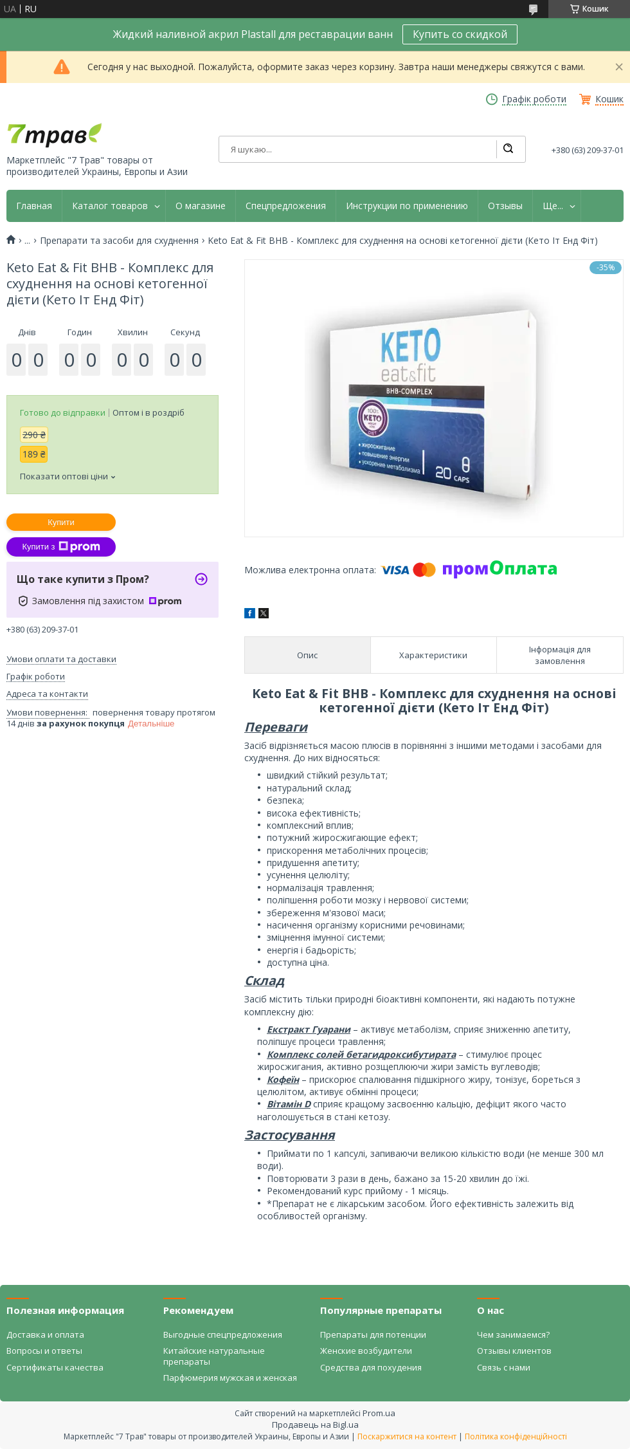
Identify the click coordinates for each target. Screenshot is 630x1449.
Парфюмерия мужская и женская (230, 1377)
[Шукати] (507, 149)
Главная (34, 206)
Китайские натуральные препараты (214, 1356)
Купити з (61, 547)
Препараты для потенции (373, 1334)
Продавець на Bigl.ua (315, 1424)
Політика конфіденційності (516, 1436)
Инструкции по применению (407, 206)
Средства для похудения (371, 1367)
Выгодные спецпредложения (222, 1334)
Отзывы (505, 206)
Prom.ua (379, 1413)
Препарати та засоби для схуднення (119, 240)
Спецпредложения (286, 206)
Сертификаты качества (55, 1367)
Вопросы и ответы (44, 1350)
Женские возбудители (366, 1350)
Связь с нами (503, 1367)
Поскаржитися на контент (406, 1436)
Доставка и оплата (45, 1334)
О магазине (201, 206)
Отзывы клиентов (514, 1350)
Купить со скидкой (460, 34)
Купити (61, 522)
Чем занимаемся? (513, 1334)
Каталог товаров (110, 206)
